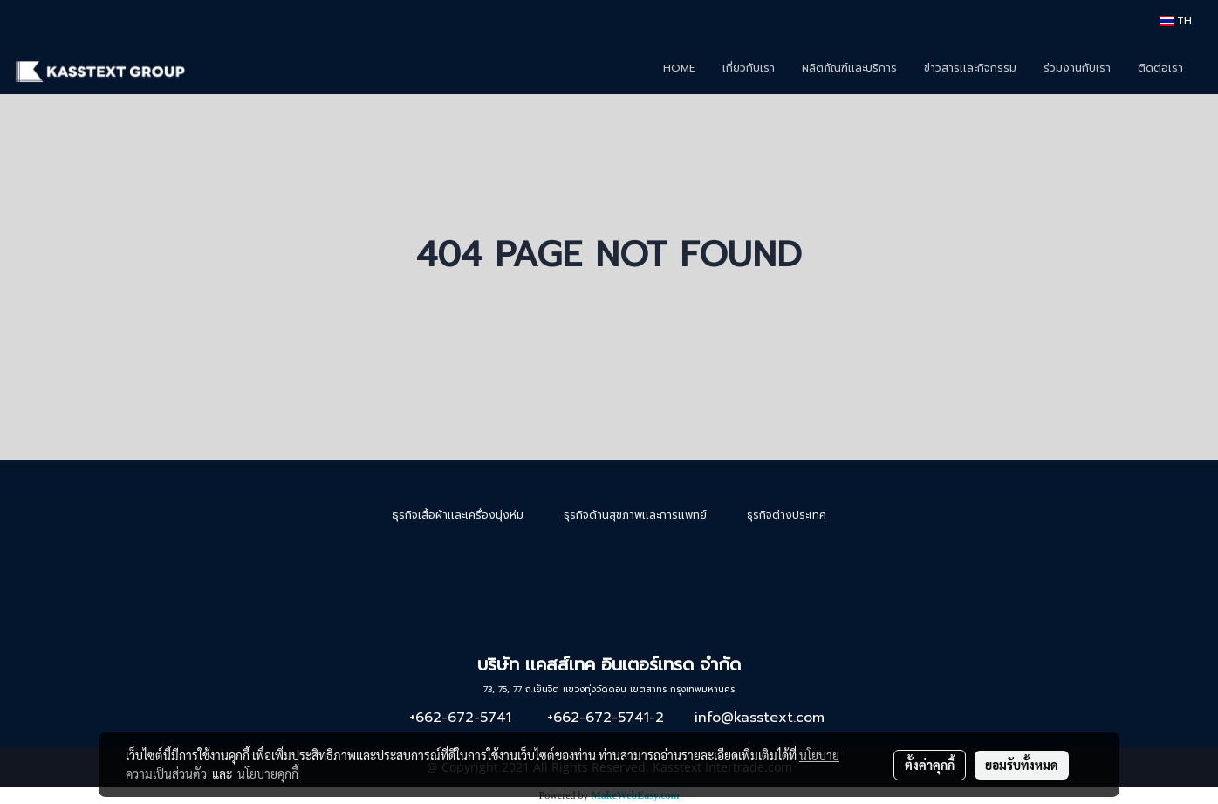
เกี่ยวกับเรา (748, 68)
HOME (679, 68)
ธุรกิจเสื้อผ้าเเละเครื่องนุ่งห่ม (458, 515)
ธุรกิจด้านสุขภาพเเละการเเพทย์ (635, 515)
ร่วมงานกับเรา (1077, 68)
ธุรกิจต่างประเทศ (786, 515)
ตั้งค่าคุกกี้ (930, 765)
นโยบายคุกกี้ (267, 773)
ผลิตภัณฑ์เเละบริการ (849, 68)
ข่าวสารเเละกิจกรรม (970, 68)
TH (1176, 21)
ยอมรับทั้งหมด (1021, 765)
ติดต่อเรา (1160, 68)
